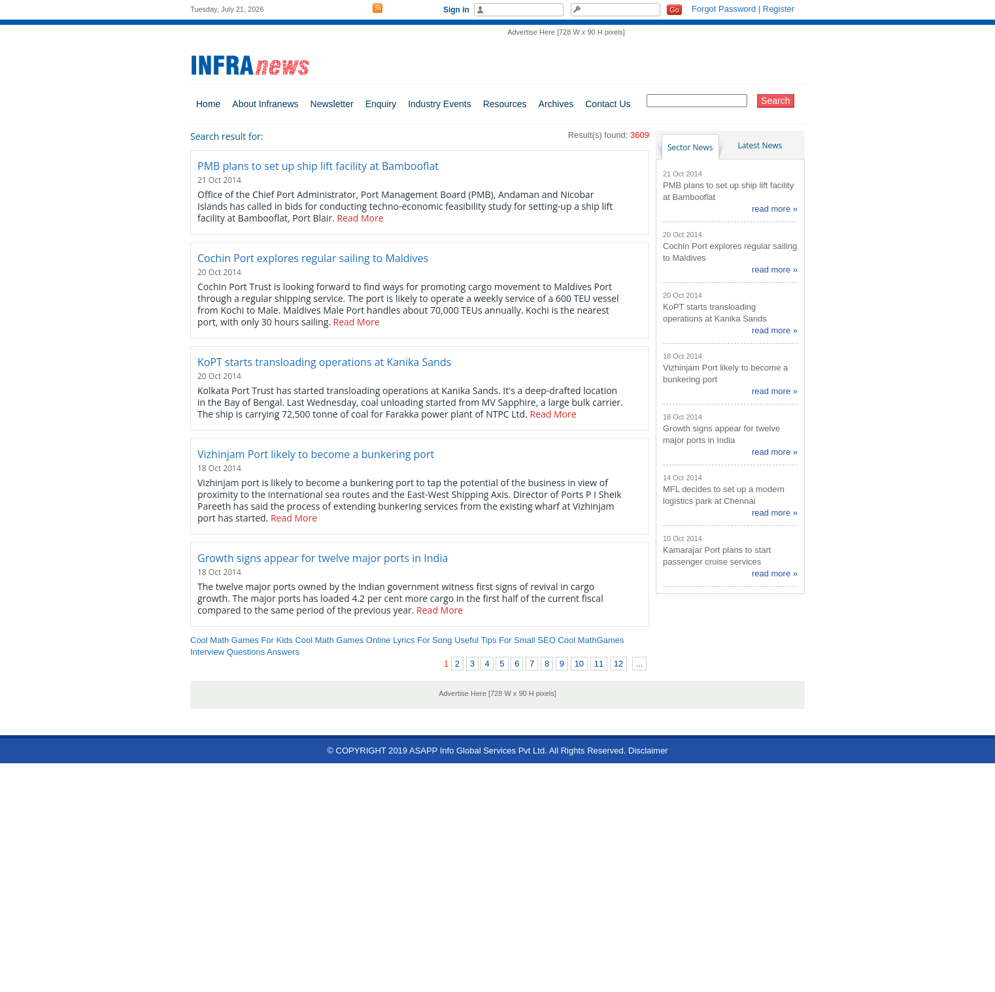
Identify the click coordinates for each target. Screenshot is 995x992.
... (639, 664)
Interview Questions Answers (244, 652)
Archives (556, 104)
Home (208, 104)
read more (771, 209)
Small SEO (535, 640)
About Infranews (265, 104)
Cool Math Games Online (342, 640)
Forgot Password (724, 9)
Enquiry (380, 104)
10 (579, 664)
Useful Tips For (482, 640)
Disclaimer (648, 750)
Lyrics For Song (422, 640)
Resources (505, 104)
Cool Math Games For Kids (241, 640)
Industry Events (439, 104)
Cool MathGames (591, 640)
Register (778, 9)
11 (598, 664)
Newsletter (332, 104)
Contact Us (607, 104)
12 (618, 664)
